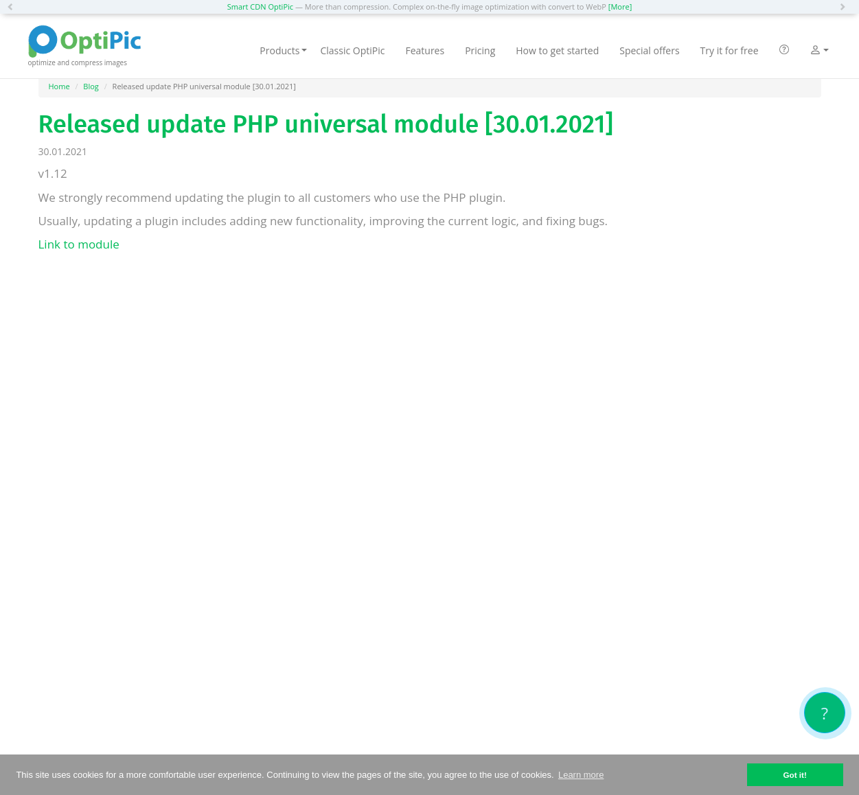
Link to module (78, 244)
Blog (90, 86)
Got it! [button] (794, 774)
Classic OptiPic (352, 50)
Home (59, 86)
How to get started (557, 50)
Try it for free (729, 50)
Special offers (649, 50)
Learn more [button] (581, 775)
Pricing (480, 50)
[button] (13, 7)
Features (424, 50)
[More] (620, 6)
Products (283, 50)
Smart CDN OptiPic (260, 6)
